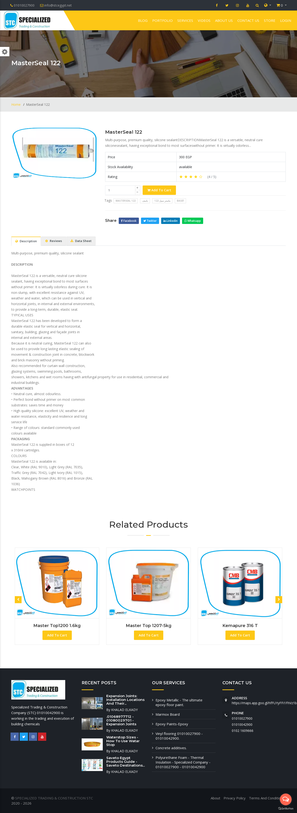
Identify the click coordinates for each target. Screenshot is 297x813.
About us (224, 20)
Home (16, 104)
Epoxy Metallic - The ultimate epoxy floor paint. (179, 702)
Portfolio (162, 20)
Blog (143, 20)
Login (285, 20)
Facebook (129, 221)
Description (26, 241)
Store (269, 20)
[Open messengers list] (286, 799)
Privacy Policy (235, 798)
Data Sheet (80, 241)
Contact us (248, 20)
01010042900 (242, 724)
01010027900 (242, 718)
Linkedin (171, 221)
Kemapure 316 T (240, 625)
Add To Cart (159, 190)
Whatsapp (192, 221)
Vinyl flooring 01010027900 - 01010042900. (179, 736)
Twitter (150, 221)
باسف (145, 200)
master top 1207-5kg (148, 625)
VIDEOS (204, 20)
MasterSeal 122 (123, 132)
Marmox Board (168, 714)
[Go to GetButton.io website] (285, 808)
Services (185, 20)
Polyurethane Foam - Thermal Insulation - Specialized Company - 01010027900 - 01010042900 (183, 762)
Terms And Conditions (267, 798)
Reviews (53, 241)
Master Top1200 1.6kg (57, 625)
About (215, 798)
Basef (180, 200)
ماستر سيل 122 (162, 200)
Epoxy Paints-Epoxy (172, 724)
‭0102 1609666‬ (242, 730)
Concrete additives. (171, 747)
